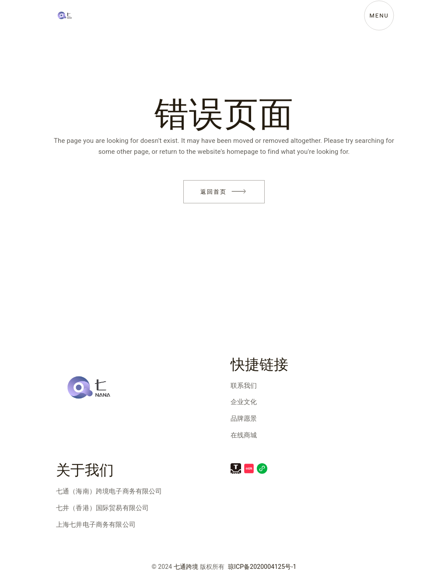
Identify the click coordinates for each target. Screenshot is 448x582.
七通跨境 (186, 566)
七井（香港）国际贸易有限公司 (102, 508)
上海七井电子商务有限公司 (96, 524)
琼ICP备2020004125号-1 (262, 566)
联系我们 (244, 385)
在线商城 (244, 435)
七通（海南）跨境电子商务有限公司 (109, 491)
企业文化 (244, 402)
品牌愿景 (244, 418)
